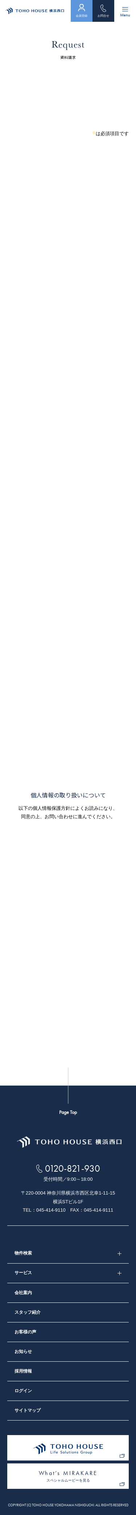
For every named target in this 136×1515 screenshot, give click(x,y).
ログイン (23, 1390)
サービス (23, 1272)
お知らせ (23, 1351)
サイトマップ (28, 1410)
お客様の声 (25, 1331)
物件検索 (23, 1253)
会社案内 (23, 1292)
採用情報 (23, 1371)
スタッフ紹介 (28, 1312)
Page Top (68, 1112)
